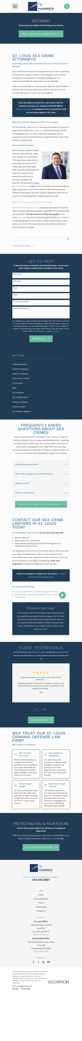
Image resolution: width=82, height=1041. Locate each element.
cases (41, 130)
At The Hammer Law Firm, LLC (25, 207)
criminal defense (22, 186)
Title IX (41, 903)
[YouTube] (48, 962)
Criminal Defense (41, 899)
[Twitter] (38, 962)
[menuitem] (41, 364)
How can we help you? (21, 308)
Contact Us (41, 911)
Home (41, 895)
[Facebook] (33, 962)
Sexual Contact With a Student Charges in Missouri (37, 591)
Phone (15, 288)
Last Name (17, 281)
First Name (17, 274)
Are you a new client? (21, 302)
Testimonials (41, 907)
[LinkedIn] (43, 962)
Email (15, 295)
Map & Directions (41, 934)
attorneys (22, 217)
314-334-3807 (41, 880)
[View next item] (44, 709)
